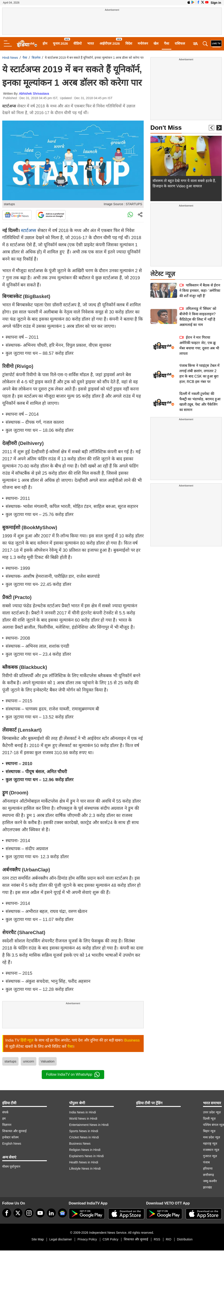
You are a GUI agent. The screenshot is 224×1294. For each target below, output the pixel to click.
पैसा (166, 43)
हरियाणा (208, 1168)
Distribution (185, 1239)
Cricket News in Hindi (84, 1137)
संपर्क (5, 1112)
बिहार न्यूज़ (209, 1131)
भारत (90, 43)
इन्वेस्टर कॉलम (10, 1137)
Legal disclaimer (60, 1239)
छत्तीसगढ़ (208, 1175)
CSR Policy (110, 1239)
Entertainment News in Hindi (89, 1125)
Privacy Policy (87, 1239)
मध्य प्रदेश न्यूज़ (211, 1137)
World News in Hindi (83, 1118)
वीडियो (77, 43)
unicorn (28, 1061)
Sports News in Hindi (83, 1131)
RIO (168, 1239)
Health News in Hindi (83, 1162)
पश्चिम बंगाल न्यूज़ (213, 1125)
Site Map (37, 1239)
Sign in (216, 2)
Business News (80, 1143)
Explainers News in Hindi (86, 1156)
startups (10, 1061)
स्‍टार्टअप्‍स (28, 230)
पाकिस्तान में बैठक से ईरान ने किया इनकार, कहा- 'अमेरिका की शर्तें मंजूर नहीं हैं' (199, 290)
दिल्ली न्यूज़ (209, 1118)
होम (45, 43)
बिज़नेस (36, 57)
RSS (157, 1239)
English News (11, 1143)
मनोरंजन (143, 43)
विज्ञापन (6, 1125)
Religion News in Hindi (84, 1150)
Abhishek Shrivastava (34, 93)
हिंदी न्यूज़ (27, 1040)
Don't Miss (166, 127)
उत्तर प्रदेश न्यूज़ (212, 1112)
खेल (155, 43)
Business (132, 1040)
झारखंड (207, 1187)
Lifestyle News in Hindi (85, 1168)
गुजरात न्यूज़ (210, 1156)
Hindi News (10, 57)
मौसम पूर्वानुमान (11, 1166)
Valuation (47, 1061)
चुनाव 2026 (60, 43)
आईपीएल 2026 (110, 43)
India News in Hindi (82, 1112)
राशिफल (180, 43)
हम (4, 1118)
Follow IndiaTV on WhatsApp (73, 1074)
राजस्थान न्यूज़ (211, 1150)
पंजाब (206, 1162)
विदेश (128, 43)
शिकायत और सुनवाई (14, 1131)
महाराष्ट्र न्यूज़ (210, 1143)
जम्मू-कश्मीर (210, 1181)
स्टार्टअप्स (9, 106)
